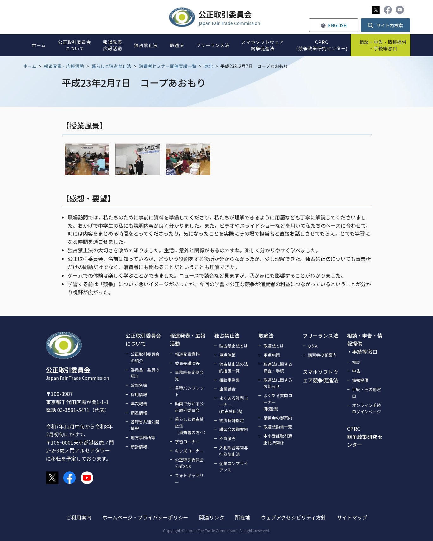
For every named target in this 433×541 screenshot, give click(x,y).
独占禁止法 (226, 335)
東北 (208, 66)
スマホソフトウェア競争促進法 (320, 376)
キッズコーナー (189, 451)
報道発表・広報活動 (64, 66)
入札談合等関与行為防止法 (233, 451)
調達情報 (139, 413)
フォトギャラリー (189, 478)
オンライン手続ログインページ (366, 408)
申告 (356, 371)
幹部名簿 (139, 385)
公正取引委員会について (143, 339)
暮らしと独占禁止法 (111, 66)
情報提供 (360, 380)
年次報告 (139, 404)
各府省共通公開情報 (145, 425)
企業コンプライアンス (233, 466)
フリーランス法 (320, 335)
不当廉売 (227, 438)
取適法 (266, 335)
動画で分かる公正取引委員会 (189, 407)
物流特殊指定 (231, 420)
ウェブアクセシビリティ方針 (293, 517)
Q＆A (313, 346)
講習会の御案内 (233, 429)
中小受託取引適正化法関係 (277, 439)
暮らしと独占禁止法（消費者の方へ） (191, 425)
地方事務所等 (143, 437)
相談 (356, 362)
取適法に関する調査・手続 (277, 367)
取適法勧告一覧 (277, 427)
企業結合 (227, 389)
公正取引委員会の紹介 (145, 357)
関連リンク (211, 517)
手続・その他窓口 (366, 392)
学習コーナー (187, 442)
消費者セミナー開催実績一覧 (167, 66)
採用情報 (139, 394)
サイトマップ (352, 517)
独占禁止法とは (233, 346)
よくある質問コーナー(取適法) (277, 402)
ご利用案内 (78, 517)
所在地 (242, 517)
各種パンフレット (189, 391)
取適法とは (273, 346)
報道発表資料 (187, 354)
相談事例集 (229, 380)
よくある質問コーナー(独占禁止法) (233, 404)
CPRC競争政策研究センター (364, 436)
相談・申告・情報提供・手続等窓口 (364, 343)
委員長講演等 (187, 363)
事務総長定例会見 (189, 375)
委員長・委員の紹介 (145, 373)
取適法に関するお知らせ (277, 383)
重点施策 (227, 355)
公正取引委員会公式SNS (189, 463)
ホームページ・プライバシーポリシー (145, 517)
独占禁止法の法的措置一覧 (233, 367)
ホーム (29, 66)
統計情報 (139, 447)
